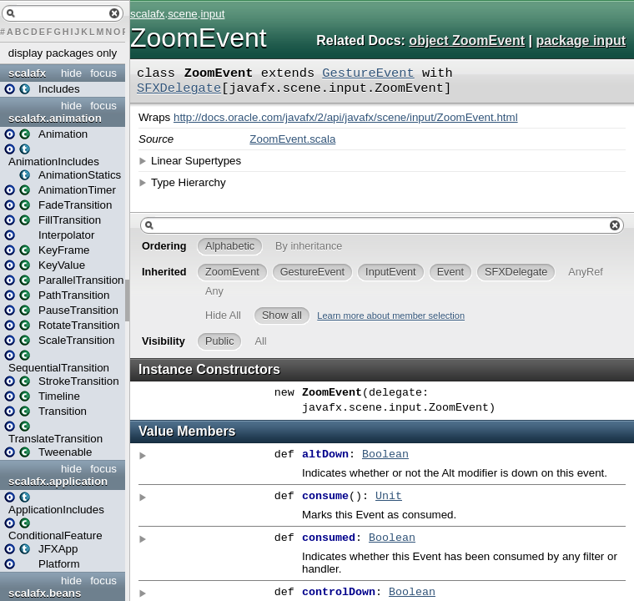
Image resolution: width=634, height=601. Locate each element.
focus (103, 73)
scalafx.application (58, 481)
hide (71, 73)
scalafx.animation (55, 118)
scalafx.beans (44, 593)
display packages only (62, 53)
